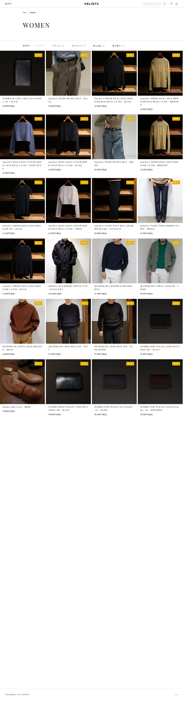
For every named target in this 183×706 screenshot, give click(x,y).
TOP (24, 13)
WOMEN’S (39, 45)
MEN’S (26, 45)
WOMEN (33, 13)
